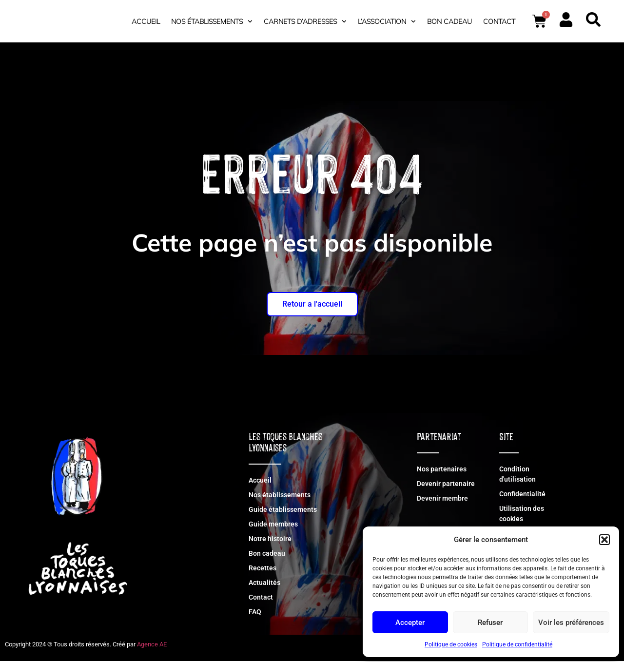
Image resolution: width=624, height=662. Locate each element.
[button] (604, 534)
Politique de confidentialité (517, 644)
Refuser (490, 622)
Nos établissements (212, 22)
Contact (499, 22)
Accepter (410, 622)
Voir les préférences (571, 622)
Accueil (146, 22)
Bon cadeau (449, 22)
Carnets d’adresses (305, 22)
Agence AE (152, 645)
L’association (387, 22)
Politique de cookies (451, 644)
